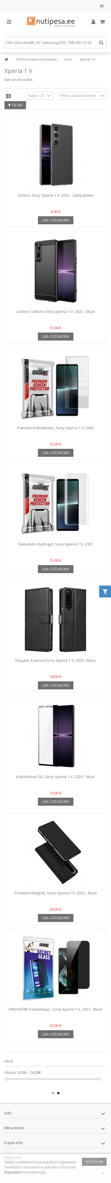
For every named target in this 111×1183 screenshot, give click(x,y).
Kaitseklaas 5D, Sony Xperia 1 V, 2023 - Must (55, 776)
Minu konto (14, 1127)
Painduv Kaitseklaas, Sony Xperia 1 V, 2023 (55, 427)
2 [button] (58, 1093)
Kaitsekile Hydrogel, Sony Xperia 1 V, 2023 (55, 544)
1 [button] (53, 1093)
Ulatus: (10, 1072)
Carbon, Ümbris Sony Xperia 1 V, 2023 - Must (55, 311)
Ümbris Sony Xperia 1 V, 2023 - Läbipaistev (55, 195)
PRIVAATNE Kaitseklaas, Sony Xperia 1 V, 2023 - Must (55, 1009)
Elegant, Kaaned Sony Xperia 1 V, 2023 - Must (55, 660)
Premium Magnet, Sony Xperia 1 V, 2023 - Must (56, 893)
